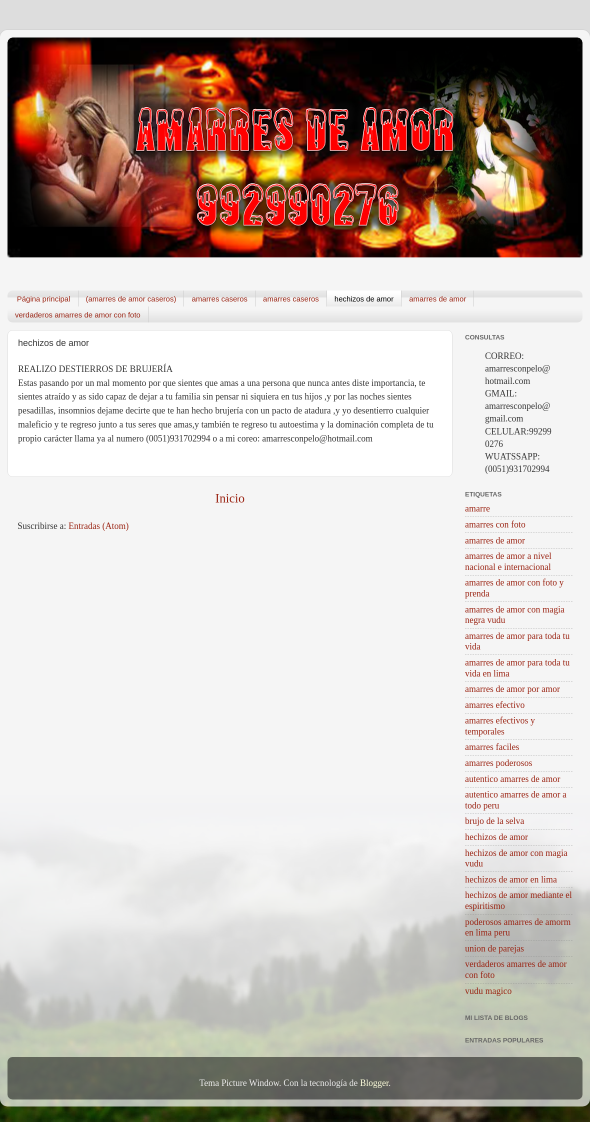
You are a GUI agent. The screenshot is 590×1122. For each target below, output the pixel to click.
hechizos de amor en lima (511, 879)
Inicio (230, 498)
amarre (477, 509)
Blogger (374, 1083)
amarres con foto (495, 525)
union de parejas (494, 949)
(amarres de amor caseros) (131, 298)
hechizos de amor (364, 298)
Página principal (43, 298)
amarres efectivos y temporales (500, 726)
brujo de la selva (494, 821)
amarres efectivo (494, 705)
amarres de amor (437, 298)
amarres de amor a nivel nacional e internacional (508, 561)
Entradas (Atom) (98, 526)
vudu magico (488, 991)
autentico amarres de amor (512, 779)
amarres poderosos (498, 763)
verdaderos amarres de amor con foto (77, 314)
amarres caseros (220, 298)
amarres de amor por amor (512, 689)
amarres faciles (492, 747)
